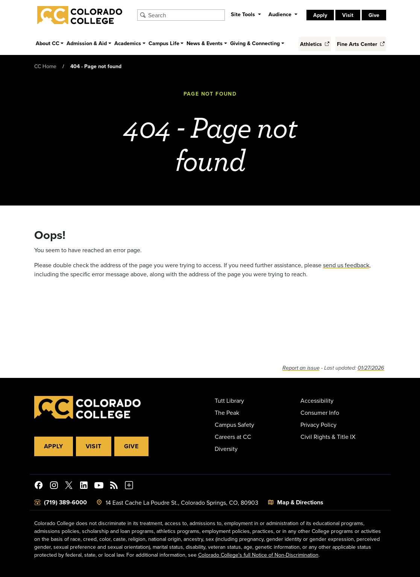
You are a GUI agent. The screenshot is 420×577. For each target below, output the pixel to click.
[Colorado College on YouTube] (98, 486)
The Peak (227, 412)
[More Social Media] (128, 486)
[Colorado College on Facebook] (38, 486)
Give (373, 15)
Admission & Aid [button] (87, 43)
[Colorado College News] (113, 486)
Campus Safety (234, 424)
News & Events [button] (204, 43)
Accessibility (317, 400)
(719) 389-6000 (65, 502)
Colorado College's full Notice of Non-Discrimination (258, 555)
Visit (347, 15)
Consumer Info (319, 412)
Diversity (226, 449)
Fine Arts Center (361, 44)
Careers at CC (233, 436)
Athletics (314, 44)
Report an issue (301, 368)
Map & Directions (300, 502)
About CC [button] (47, 43)
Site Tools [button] (243, 14)
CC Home (45, 66)
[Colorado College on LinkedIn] (83, 486)
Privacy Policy (318, 424)
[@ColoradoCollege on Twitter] (68, 486)
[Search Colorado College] (185, 15)
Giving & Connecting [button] (255, 43)
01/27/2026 (371, 368)
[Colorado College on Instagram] (53, 486)
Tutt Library (229, 400)
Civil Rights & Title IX (327, 436)
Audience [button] (280, 14)
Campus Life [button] (164, 43)
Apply (320, 15)
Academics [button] (127, 43)
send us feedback (346, 265)
